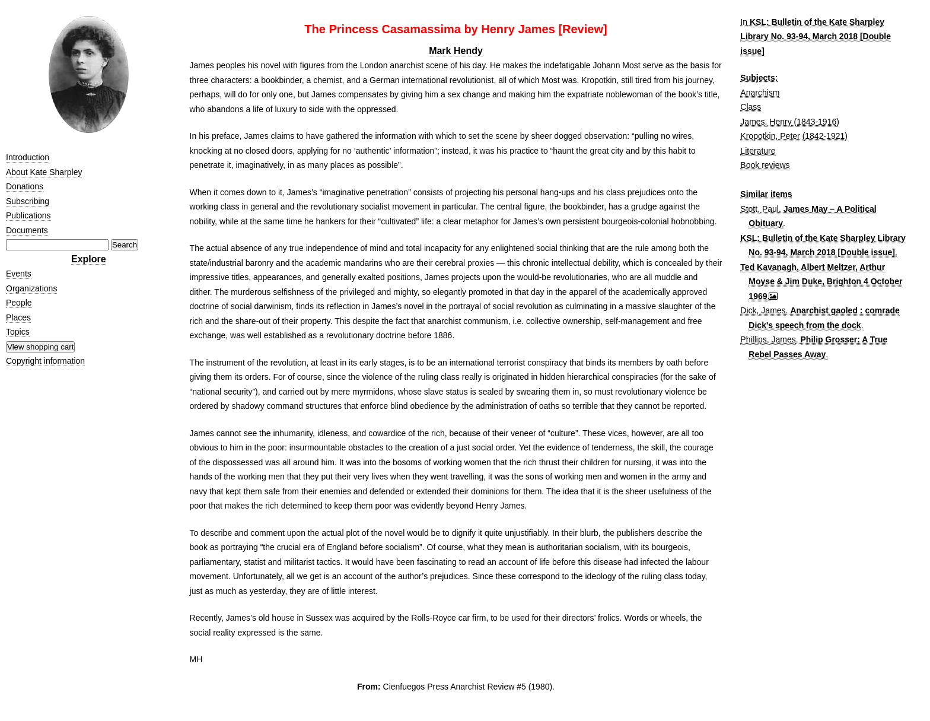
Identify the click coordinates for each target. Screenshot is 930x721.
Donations (24, 186)
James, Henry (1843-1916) (789, 121)
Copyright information (45, 361)
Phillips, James (767, 339)
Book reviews (764, 165)
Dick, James (762, 310)
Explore (88, 259)
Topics (18, 331)
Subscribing (27, 201)
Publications (28, 215)
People (19, 302)
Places (18, 317)
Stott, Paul (759, 209)
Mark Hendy (456, 51)
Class (750, 107)
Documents (27, 230)
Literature (757, 150)
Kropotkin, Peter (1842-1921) (794, 136)
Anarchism (759, 92)
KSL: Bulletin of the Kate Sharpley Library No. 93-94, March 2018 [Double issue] (815, 36)
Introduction (27, 157)
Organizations (31, 288)
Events (18, 273)
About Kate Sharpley (44, 172)
